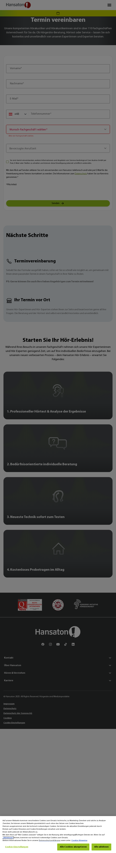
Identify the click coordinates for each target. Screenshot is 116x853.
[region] (58, 834)
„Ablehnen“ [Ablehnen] (8, 838)
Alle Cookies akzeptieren (73, 847)
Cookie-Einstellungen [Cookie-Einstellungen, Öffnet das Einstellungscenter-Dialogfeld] (16, 847)
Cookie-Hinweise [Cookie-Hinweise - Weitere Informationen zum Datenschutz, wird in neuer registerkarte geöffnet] (79, 840)
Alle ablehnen (101, 847)
